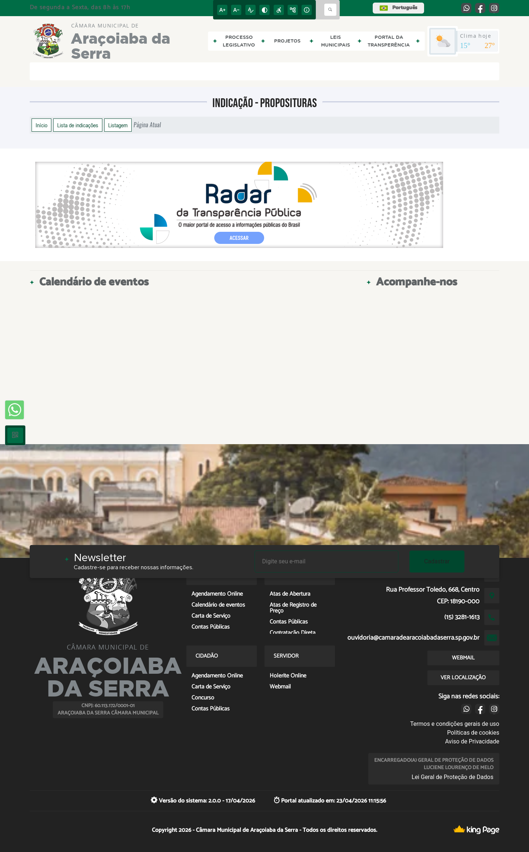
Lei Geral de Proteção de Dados (452, 777)
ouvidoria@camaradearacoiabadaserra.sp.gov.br (413, 637)
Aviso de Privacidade (472, 741)
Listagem (118, 125)
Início (41, 125)
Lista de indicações (77, 125)
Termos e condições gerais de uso (454, 723)
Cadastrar (437, 561)
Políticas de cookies (473, 732)
